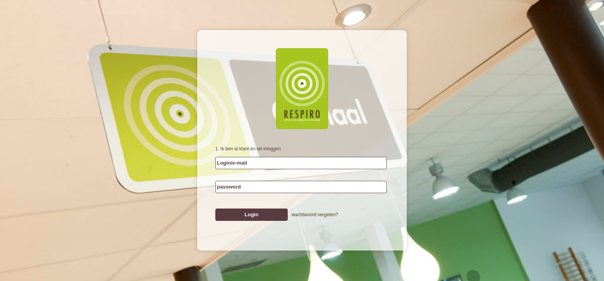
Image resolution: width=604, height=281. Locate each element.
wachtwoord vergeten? (315, 214)
